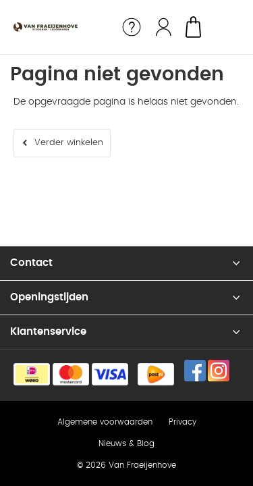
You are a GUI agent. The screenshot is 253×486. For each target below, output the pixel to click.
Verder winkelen (68, 142)
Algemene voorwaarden (104, 422)
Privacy (182, 422)
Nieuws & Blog (126, 443)
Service (131, 27)
